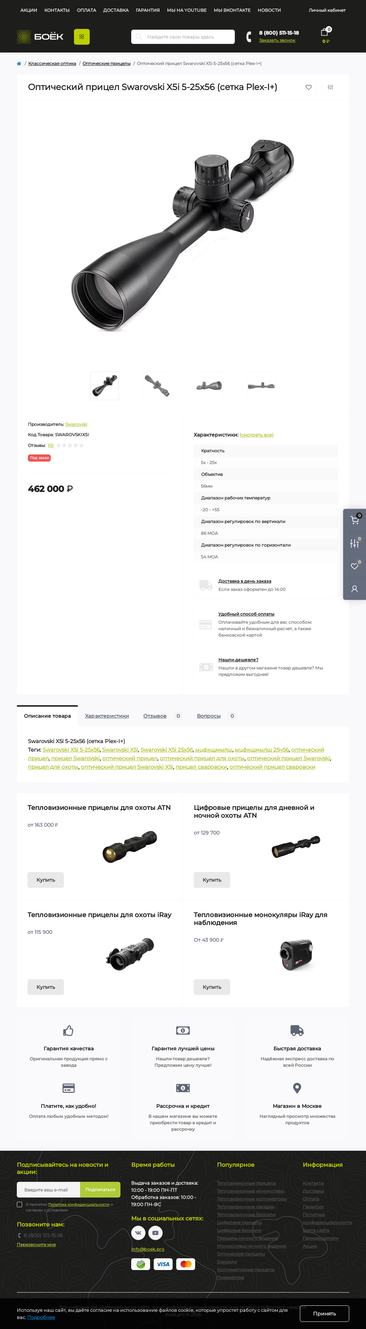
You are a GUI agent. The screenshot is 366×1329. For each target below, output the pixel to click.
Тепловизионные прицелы (246, 1183)
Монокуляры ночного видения (251, 1246)
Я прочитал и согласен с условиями (69, 1207)
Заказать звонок (277, 40)
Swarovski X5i (120, 749)
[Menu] (82, 37)
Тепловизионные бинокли (246, 1214)
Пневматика (230, 1277)
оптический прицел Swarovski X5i (127, 766)
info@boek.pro (147, 1249)
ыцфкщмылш (213, 749)
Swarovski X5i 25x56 (166, 749)
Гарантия (148, 10)
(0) (51, 445)
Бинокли (227, 1261)
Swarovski (76, 424)
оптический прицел (129, 758)
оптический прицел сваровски (272, 766)
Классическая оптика (52, 63)
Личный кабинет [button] (327, 10)
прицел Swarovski (75, 758)
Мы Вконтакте (232, 10)
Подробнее (41, 1317)
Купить (45, 880)
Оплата (86, 10)
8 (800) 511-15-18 (279, 33)
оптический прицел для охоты (202, 758)
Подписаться (100, 1189)
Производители (320, 1238)
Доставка (116, 10)
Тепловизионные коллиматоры (252, 1198)
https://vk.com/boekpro (138, 1233)
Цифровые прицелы (239, 1222)
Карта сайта (316, 1230)
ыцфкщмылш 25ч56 (262, 749)
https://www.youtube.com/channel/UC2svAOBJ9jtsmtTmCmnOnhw (155, 1233)
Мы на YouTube (187, 10)
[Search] (139, 37)
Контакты (57, 10)
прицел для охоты (53, 766)
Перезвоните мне (36, 1244)
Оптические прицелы (106, 63)
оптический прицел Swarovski (288, 758)
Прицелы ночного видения (247, 1238)
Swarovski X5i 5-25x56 (71, 749)
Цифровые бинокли (239, 1230)
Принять (324, 1313)
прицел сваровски (201, 766)
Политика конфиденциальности (78, 1204)
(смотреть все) (256, 435)
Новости (269, 10)
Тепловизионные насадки (245, 1206)
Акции (28, 10)
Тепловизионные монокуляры (250, 1191)
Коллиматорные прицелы (245, 1269)
